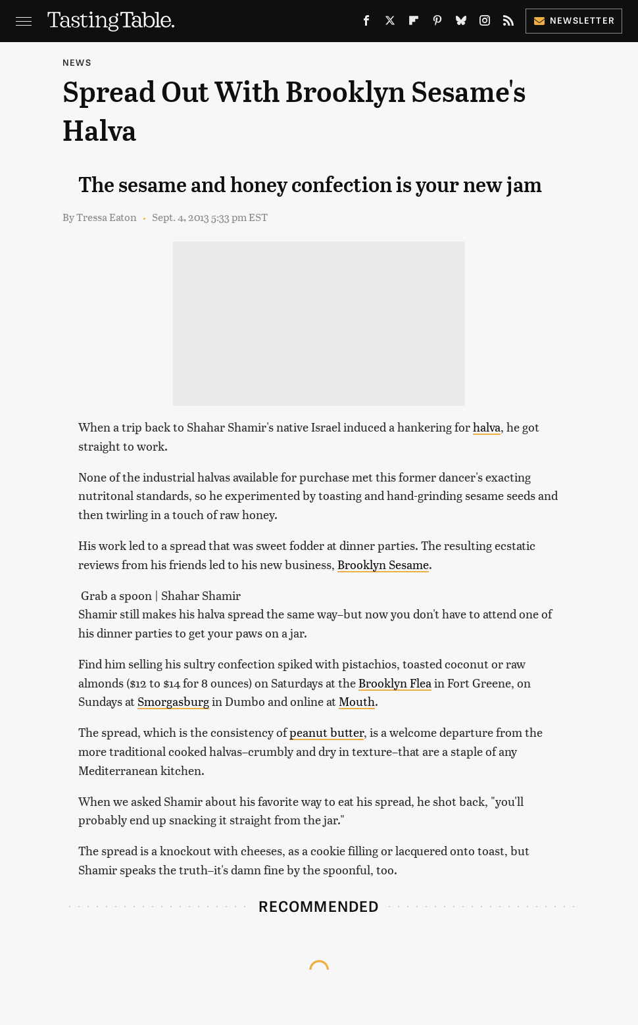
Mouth (357, 701)
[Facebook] (366, 23)
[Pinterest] (437, 23)
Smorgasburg (173, 701)
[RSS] (508, 23)
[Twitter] (390, 23)
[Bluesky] (461, 23)
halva (487, 426)
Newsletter (574, 20)
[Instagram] (484, 23)
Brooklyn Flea (394, 682)
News (76, 62)
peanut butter (326, 732)
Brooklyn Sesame (383, 564)
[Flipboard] (413, 23)
